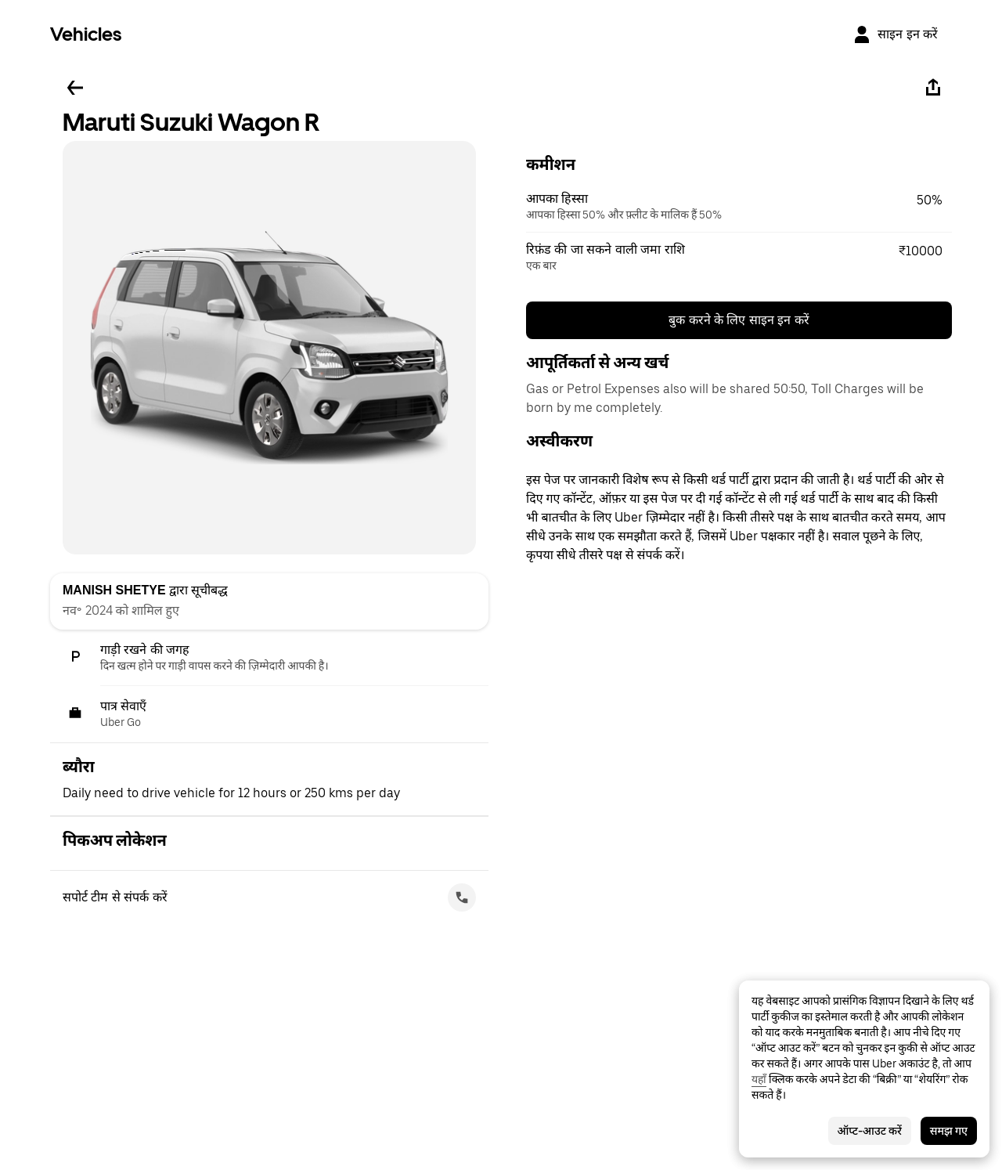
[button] (739, 207)
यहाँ (759, 1079)
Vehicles (85, 34)
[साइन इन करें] (895, 34)
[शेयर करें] (933, 88)
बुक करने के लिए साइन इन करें (739, 320)
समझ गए (949, 1131)
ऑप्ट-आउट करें (870, 1131)
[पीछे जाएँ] (75, 88)
